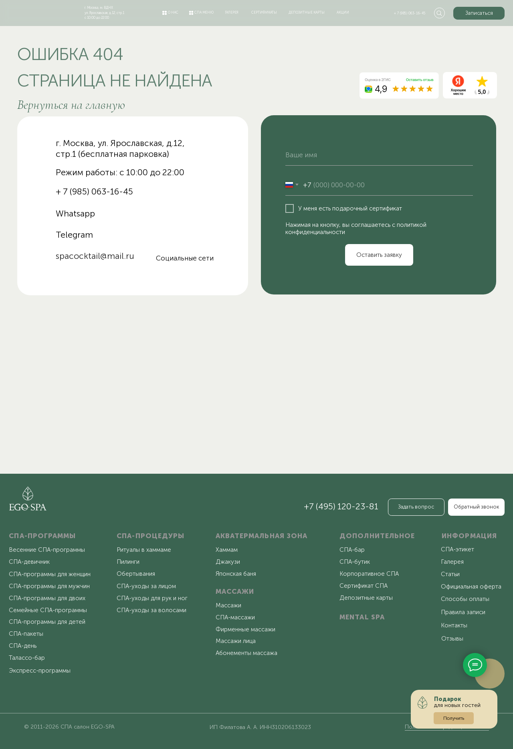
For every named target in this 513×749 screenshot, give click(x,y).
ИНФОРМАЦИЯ (469, 536)
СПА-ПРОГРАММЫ (42, 536)
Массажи (228, 605)
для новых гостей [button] (457, 702)
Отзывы (452, 638)
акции (343, 12)
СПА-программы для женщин (50, 574)
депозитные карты (307, 12)
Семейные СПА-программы (48, 610)
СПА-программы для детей (47, 621)
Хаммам (227, 549)
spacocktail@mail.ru (95, 256)
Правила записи (463, 612)
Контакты (454, 625)
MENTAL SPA (362, 617)
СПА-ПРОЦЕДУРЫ (150, 536)
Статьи (450, 574)
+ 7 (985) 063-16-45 (410, 13)
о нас (173, 12)
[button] (479, 13)
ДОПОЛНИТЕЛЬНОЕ (377, 536)
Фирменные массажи (245, 629)
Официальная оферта (471, 586)
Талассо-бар (27, 657)
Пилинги (128, 561)
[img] (37, 11)
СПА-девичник (29, 561)
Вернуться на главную (71, 104)
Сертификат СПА (363, 585)
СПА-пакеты (26, 633)
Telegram (74, 235)
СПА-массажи (235, 617)
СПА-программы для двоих (47, 598)
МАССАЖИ (235, 591)
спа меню (204, 12)
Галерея (452, 561)
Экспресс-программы (40, 670)
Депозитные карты (366, 597)
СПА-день (22, 645)
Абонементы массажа (246, 653)
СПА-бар (352, 549)
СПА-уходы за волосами (151, 610)
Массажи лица (236, 641)
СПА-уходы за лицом (146, 586)
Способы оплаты (465, 599)
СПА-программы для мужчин (49, 586)
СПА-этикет (457, 549)
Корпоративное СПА (369, 573)
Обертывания (136, 573)
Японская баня (236, 573)
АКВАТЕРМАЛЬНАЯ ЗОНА (261, 536)
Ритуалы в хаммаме (144, 549)
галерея (231, 12)
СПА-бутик (354, 561)
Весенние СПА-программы (47, 549)
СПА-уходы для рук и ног (152, 598)
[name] (379, 155)
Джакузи (228, 561)
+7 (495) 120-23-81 (341, 506)
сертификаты (264, 12)
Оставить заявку (379, 254)
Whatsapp (75, 213)
